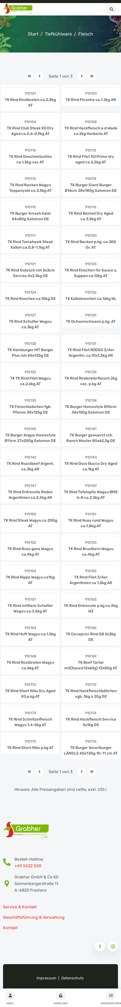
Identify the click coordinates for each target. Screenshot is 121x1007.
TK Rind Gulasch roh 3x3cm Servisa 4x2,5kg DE (30, 273)
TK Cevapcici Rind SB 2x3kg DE (91, 637)
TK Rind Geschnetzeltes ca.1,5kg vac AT (30, 159)
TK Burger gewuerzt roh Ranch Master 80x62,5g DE (90, 438)
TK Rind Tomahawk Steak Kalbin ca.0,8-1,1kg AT (30, 245)
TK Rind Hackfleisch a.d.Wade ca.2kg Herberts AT (90, 131)
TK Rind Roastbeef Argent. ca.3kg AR (30, 466)
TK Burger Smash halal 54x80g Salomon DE (30, 216)
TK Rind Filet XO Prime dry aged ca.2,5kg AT (91, 159)
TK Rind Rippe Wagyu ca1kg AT (30, 580)
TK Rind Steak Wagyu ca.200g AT (30, 523)
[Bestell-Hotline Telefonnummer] (8, 862)
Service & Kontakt (20, 906)
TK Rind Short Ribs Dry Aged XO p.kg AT (30, 694)
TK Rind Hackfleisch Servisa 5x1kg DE (91, 722)
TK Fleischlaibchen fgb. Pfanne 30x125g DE (30, 409)
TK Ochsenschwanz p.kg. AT (91, 321)
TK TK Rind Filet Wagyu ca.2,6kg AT (30, 381)
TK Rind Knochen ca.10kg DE (30, 298)
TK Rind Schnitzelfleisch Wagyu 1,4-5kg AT (30, 722)
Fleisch (85, 34)
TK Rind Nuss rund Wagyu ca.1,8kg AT (90, 523)
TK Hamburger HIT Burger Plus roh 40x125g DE (30, 353)
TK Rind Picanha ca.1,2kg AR (91, 99)
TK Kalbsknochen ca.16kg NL (90, 298)
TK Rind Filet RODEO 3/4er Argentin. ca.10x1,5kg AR (90, 353)
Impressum (46, 978)
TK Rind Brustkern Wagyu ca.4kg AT (90, 552)
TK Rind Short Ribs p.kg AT (30, 747)
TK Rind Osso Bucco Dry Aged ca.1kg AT (90, 466)
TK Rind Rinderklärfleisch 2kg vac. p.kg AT (91, 381)
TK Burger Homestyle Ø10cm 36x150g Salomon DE (91, 409)
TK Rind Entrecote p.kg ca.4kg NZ (91, 608)
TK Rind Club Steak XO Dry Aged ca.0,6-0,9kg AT (30, 131)
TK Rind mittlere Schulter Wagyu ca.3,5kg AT (30, 608)
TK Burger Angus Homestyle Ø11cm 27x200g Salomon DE (30, 438)
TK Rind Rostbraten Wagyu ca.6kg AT (30, 665)
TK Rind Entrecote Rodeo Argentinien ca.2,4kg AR (30, 495)
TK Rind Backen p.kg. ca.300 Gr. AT (90, 245)
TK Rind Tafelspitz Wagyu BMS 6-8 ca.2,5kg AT (91, 495)
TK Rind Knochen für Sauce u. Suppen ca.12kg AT (91, 273)
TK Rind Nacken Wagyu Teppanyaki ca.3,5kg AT (30, 188)
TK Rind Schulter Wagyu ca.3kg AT (30, 324)
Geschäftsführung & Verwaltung (34, 917)
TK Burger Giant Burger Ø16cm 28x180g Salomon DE (91, 188)
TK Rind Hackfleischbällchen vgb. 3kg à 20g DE (91, 694)
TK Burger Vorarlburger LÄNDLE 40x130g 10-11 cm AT (91, 750)
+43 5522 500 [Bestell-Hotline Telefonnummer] (27, 865)
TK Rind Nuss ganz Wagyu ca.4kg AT (30, 552)
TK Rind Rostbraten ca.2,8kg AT (30, 102)
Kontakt (10, 927)
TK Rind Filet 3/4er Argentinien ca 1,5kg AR (91, 580)
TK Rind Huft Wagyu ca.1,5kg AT (30, 637)
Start (33, 34)
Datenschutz (72, 978)
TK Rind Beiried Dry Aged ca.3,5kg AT (91, 216)
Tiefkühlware (58, 34)
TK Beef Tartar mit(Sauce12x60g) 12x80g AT (90, 665)
